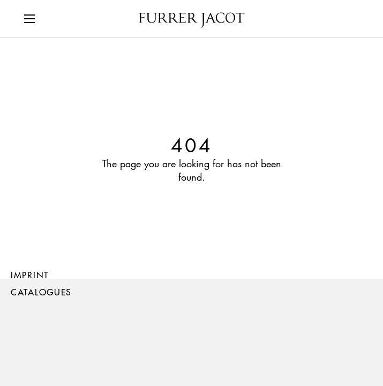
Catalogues (41, 292)
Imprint (30, 275)
